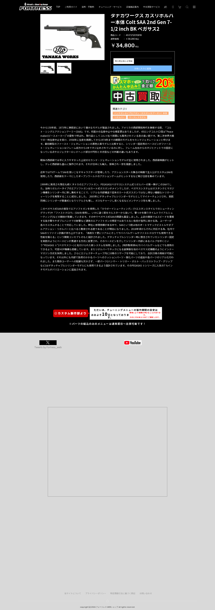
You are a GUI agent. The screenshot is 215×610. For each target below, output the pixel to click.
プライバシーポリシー (95, 593)
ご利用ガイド (71, 7)
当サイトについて (72, 593)
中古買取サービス (151, 7)
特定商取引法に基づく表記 (122, 593)
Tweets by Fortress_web (48, 347)
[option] (72, 36)
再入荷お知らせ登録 (123, 61)
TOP (58, 7)
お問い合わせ (145, 593)
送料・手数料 (88, 7)
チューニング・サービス (110, 7)
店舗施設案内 (132, 7)
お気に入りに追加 (142, 68)
